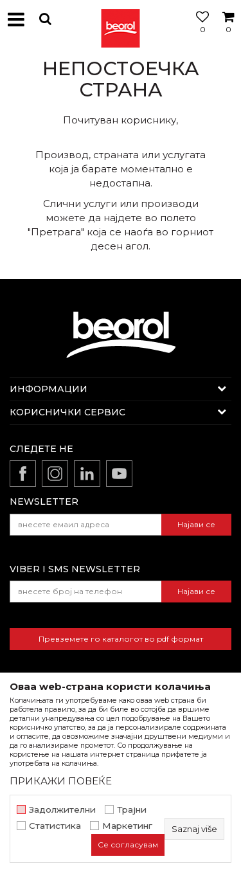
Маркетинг (127, 826)
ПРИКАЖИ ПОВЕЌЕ (61, 781)
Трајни (132, 810)
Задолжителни (62, 810)
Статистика (55, 826)
